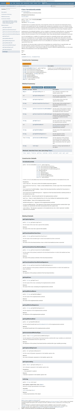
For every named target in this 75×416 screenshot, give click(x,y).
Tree (14, 3)
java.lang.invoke (11, 6)
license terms (52, 0)
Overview (3, 3)
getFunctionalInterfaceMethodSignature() (11, 34)
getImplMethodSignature (39, 133)
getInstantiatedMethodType (40, 137)
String (24, 69)
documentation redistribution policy (55, 407)
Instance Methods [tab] (37, 87)
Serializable (24, 16)
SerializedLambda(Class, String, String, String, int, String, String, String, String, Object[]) (10, 22)
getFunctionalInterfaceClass (40, 103)
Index (31, 3)
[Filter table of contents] (11, 9)
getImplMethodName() (8, 38)
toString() (5, 51)
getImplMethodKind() (7, 42)
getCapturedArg (37, 91)
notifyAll (55, 153)
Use (11, 3)
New (22, 3)
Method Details (4, 25)
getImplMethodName (37, 129)
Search (35, 3)
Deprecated (26, 3)
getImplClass (36, 120)
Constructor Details (5, 18)
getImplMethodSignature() (9, 40)
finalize (33, 153)
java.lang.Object (25, 11)
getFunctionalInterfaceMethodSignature (43, 114)
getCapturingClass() (7, 27)
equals (28, 153)
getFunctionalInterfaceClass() (9, 29)
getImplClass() (6, 36)
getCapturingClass (37, 99)
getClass (39, 153)
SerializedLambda (21, 6)
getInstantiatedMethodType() (9, 45)
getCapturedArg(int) (7, 49)
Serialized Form (36, 56)
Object (27, 21)
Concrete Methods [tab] (50, 87)
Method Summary (5, 16)
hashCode (45, 153)
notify (50, 153)
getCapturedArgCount (38, 95)
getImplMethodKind (37, 124)
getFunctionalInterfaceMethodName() (11, 31)
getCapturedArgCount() (8, 47)
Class (34, 68)
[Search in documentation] (62, 6)
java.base (3, 6)
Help (39, 3)
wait (60, 153)
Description (4, 12)
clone (24, 153)
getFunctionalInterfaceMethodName (42, 108)
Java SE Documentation (54, 401)
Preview (18, 3)
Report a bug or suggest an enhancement (30, 400)
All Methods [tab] (26, 87)
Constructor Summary (6, 14)
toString (35, 145)
